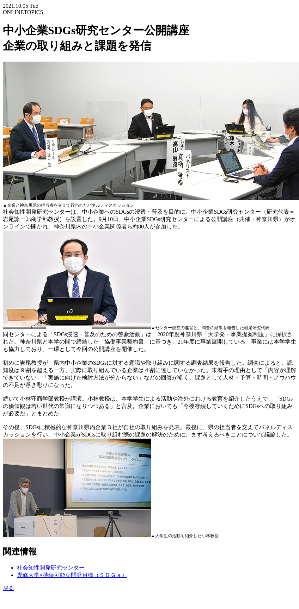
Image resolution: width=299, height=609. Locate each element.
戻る (8, 588)
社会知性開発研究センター (51, 568)
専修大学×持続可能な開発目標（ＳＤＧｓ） (72, 575)
